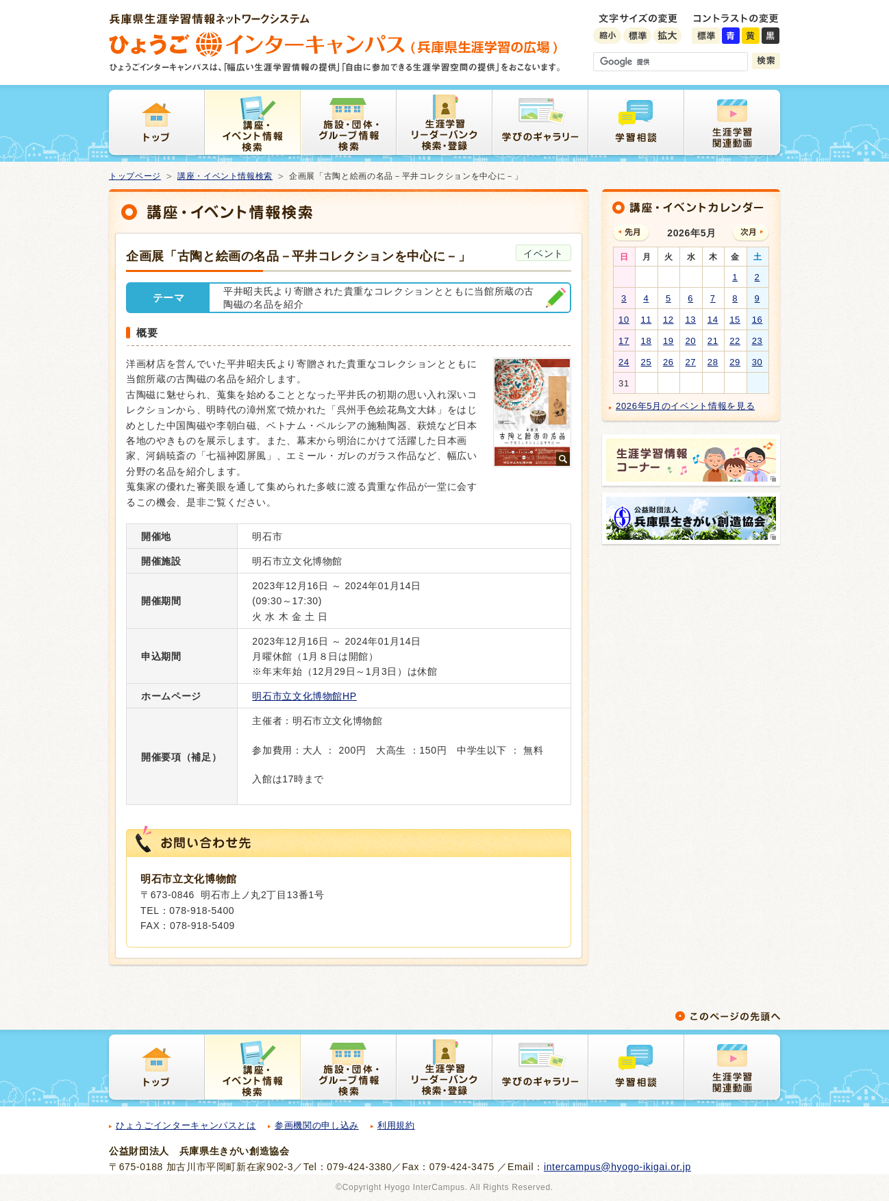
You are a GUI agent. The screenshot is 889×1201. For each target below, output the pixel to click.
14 (713, 319)
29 (734, 362)
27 (690, 362)
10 (623, 319)
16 (757, 319)
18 (646, 341)
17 (623, 341)
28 (713, 362)
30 (757, 362)
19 (668, 341)
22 (734, 341)
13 (690, 319)
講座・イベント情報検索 (225, 176)
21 (713, 341)
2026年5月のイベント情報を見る (685, 406)
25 (646, 362)
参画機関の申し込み (317, 1125)
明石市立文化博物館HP (304, 696)
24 (623, 362)
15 (734, 319)
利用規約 (396, 1125)
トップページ (135, 176)
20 (690, 341)
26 (668, 362)
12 (668, 319)
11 (646, 319)
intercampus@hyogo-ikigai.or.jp (617, 1166)
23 (757, 341)
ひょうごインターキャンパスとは (186, 1125)
